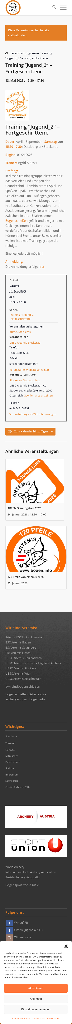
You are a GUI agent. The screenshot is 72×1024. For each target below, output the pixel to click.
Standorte (11, 736)
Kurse (13, 332)
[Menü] (61, 7)
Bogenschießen (16, 221)
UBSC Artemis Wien (18, 673)
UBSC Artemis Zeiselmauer (23, 679)
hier (42, 266)
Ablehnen (36, 998)
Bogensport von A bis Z (22, 885)
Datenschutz (38, 1018)
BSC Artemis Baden (18, 642)
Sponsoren (11, 780)
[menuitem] (52, 7)
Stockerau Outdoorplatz (24, 380)
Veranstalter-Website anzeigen (29, 370)
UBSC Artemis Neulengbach (23, 658)
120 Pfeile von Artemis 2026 (25, 577)
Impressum (53, 1018)
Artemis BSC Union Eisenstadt (25, 637)
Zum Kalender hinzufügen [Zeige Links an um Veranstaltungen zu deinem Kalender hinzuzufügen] (31, 431)
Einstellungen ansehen (35, 1009)
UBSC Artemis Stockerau (25, 342)
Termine (10, 743)
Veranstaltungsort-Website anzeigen (32, 414)
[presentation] (35, 481)
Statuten (10, 768)
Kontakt (10, 749)
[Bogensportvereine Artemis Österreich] (29, 7)
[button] (66, 946)
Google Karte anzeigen (38, 395)
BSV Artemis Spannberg (20, 647)
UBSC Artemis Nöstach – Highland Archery (33, 663)
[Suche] (52, 7)
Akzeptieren (35, 988)
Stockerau (24, 332)
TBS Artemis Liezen (18, 653)
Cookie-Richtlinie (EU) (17, 787)
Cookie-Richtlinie (21, 1018)
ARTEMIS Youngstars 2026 (24, 508)
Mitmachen (11, 756)
